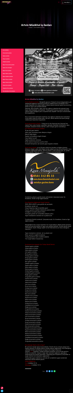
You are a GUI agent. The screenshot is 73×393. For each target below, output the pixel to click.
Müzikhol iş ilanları (6, 62)
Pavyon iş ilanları (5, 59)
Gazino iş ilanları (5, 56)
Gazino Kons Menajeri (6, 68)
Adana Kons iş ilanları (6, 86)
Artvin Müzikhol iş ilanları (32, 102)
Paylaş (44, 371)
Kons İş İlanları (5, 50)
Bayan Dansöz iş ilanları (7, 83)
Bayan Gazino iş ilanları (7, 74)
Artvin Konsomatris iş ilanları (33, 123)
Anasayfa (31, 27)
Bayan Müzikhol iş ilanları (7, 77)
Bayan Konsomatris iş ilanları (8, 65)
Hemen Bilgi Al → (66, 2)
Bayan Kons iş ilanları (6, 71)
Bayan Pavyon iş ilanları (7, 80)
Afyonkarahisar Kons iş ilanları (8, 92)
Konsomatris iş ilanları (6, 53)
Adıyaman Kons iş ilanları (7, 89)
